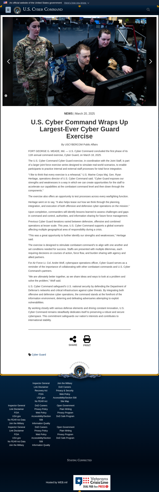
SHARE (73, 340)
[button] (77, 3)
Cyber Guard (39, 354)
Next (150, 61)
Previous (8, 61)
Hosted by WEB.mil (56, 482)
